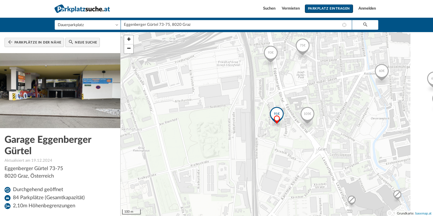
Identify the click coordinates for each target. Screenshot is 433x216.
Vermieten (291, 8)
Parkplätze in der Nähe (34, 42)
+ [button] (129, 39)
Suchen (269, 8)
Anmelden (367, 8)
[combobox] (236, 25)
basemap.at (423, 213)
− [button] (129, 48)
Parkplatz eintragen (329, 8)
